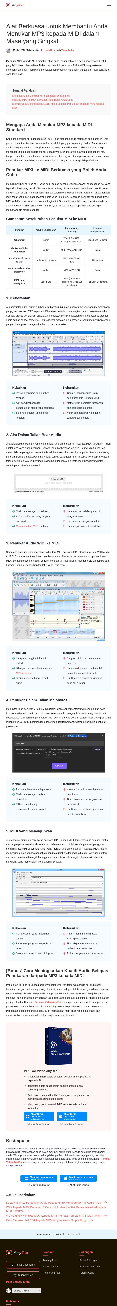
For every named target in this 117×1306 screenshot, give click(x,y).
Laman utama (43, 1234)
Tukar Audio (67, 50)
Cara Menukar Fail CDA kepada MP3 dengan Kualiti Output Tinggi (49, 1220)
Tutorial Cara (86, 1272)
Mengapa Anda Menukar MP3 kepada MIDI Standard (41, 95)
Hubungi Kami (50, 1266)
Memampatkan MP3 (27, 526)
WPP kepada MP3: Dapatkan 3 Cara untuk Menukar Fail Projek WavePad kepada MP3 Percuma (56, 1209)
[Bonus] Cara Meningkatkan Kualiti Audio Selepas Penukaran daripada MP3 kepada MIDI (58, 106)
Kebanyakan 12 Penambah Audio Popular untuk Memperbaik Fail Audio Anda (56, 1203)
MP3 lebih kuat (24, 673)
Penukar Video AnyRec (48, 1002)
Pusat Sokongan (88, 1260)
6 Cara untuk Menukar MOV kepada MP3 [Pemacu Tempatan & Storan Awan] (56, 1216)
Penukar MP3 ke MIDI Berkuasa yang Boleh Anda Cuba (42, 100)
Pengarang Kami (52, 1272)
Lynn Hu (49, 50)
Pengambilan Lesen (90, 1266)
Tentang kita (49, 1260)
